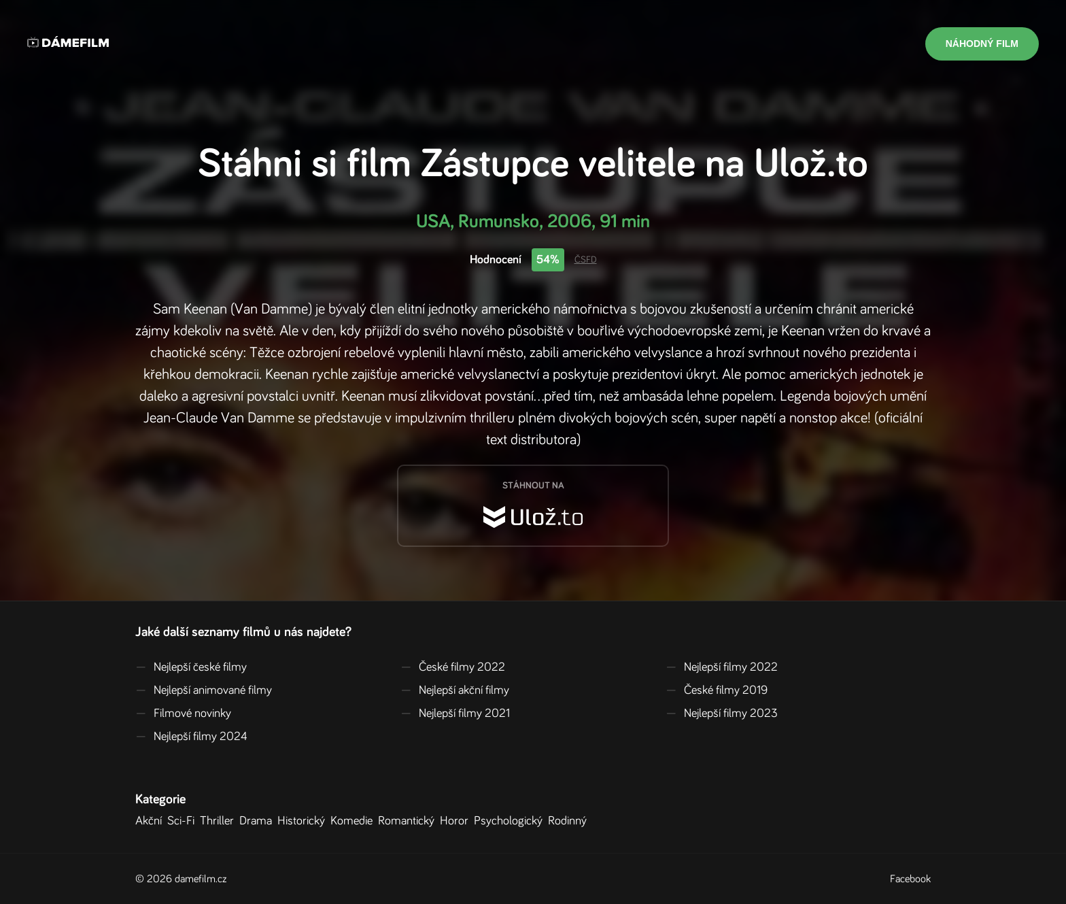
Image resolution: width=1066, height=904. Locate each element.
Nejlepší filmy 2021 (455, 713)
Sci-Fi (183, 821)
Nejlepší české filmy (191, 667)
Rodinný (570, 821)
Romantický (409, 821)
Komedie (354, 821)
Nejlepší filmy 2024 (191, 736)
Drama (258, 821)
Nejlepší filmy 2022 (722, 667)
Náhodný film (982, 43)
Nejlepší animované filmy (203, 690)
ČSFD (585, 260)
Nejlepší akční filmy (454, 690)
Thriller (219, 821)
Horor (457, 821)
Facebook (910, 878)
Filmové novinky (183, 713)
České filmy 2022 (452, 667)
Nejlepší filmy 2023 (722, 713)
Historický (303, 821)
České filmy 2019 (717, 690)
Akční (151, 821)
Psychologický (511, 821)
